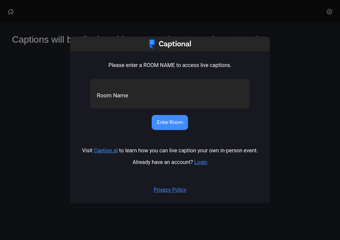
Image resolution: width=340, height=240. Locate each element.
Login (200, 162)
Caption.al (106, 150)
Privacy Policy (170, 190)
